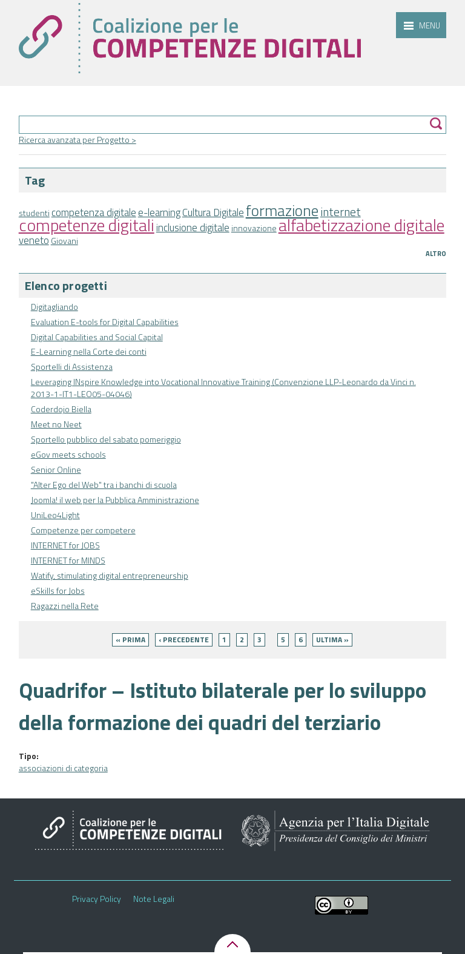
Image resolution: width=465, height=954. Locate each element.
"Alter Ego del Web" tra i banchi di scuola (104, 484)
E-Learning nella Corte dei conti (89, 351)
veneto (34, 240)
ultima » (332, 639)
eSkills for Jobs (58, 590)
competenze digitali (86, 225)
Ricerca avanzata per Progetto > (77, 139)
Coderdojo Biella (61, 409)
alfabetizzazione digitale (361, 225)
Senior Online (56, 469)
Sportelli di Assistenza (72, 366)
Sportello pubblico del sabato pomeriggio (106, 439)
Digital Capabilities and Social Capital (97, 337)
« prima (130, 639)
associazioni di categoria (63, 768)
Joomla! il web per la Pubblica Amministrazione (115, 499)
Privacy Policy (96, 899)
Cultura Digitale (213, 212)
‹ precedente (184, 639)
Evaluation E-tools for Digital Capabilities (105, 321)
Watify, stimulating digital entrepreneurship (109, 575)
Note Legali (153, 899)
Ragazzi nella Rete (65, 605)
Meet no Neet (56, 424)
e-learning (159, 212)
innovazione (254, 228)
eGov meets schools (68, 454)
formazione (282, 210)
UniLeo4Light (55, 514)
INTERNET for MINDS (68, 560)
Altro (436, 253)
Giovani (64, 240)
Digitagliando (54, 306)
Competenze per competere (83, 530)
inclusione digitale (192, 227)
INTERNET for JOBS (65, 545)
